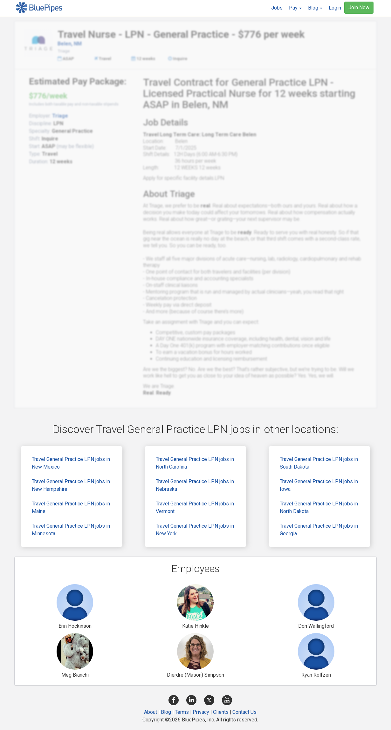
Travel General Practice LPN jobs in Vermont (195, 507)
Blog (166, 712)
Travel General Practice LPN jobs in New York (195, 530)
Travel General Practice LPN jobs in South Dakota (319, 463)
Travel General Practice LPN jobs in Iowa (319, 485)
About (150, 712)
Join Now (358, 7)
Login (335, 8)
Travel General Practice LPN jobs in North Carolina (195, 463)
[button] (295, 8)
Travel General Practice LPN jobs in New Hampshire (71, 485)
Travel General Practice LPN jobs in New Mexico (71, 463)
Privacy (201, 712)
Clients (221, 712)
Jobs (277, 8)
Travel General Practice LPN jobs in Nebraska (195, 485)
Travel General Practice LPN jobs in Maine (71, 507)
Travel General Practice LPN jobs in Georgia (319, 530)
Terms (182, 712)
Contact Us (244, 712)
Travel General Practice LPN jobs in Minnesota (71, 530)
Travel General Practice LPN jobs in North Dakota (319, 507)
